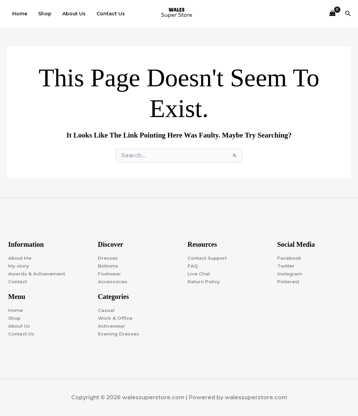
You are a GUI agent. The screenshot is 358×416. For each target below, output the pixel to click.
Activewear (112, 326)
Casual (106, 310)
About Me (20, 258)
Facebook (290, 258)
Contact (18, 281)
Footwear (110, 273)
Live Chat (199, 273)
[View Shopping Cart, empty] (332, 13)
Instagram (290, 273)
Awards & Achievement (37, 273)
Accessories (113, 281)
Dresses (108, 258)
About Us (70, 14)
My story (19, 265)
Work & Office (115, 318)
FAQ (193, 265)
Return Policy (204, 281)
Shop (42, 14)
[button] (348, 13)
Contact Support (209, 258)
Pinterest (288, 281)
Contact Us (106, 14)
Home (19, 14)
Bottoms (109, 265)
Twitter (286, 265)
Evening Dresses (119, 334)
